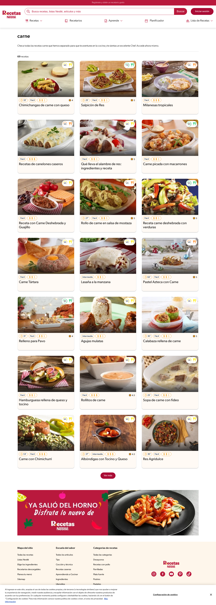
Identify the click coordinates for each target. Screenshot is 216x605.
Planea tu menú (25, 574)
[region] (108, 595)
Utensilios (61, 584)
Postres (97, 579)
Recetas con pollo (102, 564)
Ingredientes (62, 579)
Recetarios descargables (29, 569)
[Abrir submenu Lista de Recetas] (198, 21)
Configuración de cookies (165, 595)
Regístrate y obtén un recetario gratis (108, 2)
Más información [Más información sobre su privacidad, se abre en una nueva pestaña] (23, 602)
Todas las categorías (104, 555)
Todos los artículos (65, 555)
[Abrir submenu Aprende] (113, 21)
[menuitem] (34, 22)
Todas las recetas (25, 555)
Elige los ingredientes (27, 564)
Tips (58, 560)
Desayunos (99, 560)
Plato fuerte (99, 574)
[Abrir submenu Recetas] (34, 21)
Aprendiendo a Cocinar (67, 574)
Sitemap (21, 579)
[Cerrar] (211, 594)
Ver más (108, 475)
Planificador (153, 20)
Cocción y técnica (65, 564)
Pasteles (98, 584)
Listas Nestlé (23, 560)
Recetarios (73, 20)
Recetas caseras (64, 569)
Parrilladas (99, 569)
